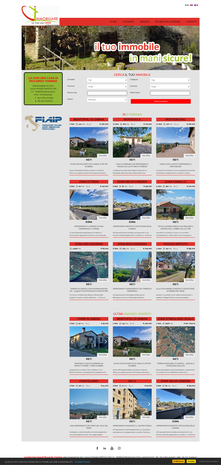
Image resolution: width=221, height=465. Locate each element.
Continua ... (102, 297)
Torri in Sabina (88, 318)
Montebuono (175, 119)
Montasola (132, 119)
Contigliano (88, 381)
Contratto (71, 79)
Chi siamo (128, 21)
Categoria (134, 79)
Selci (132, 381)
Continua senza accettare (208, 461)
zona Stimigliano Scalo (175, 318)
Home (113, 21)
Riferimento (135, 92)
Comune (133, 86)
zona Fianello (175, 181)
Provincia (71, 86)
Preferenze (179, 461)
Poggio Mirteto (176, 244)
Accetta (191, 461)
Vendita (144, 21)
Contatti (191, 21)
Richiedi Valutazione (167, 21)
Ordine (70, 99)
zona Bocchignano (132, 244)
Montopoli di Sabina (88, 119)
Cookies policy (82, 461)
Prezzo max (72, 92)
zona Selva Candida (132, 181)
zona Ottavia (89, 181)
